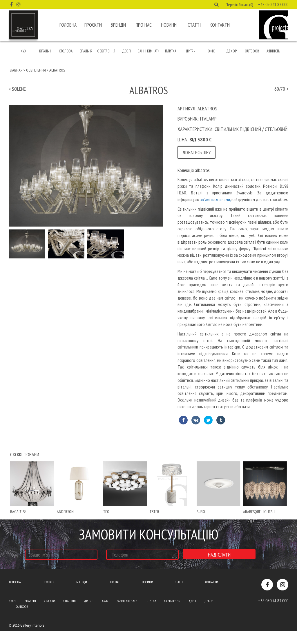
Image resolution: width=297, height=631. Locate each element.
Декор (231, 51)
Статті (194, 25)
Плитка (170, 51)
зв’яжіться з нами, (215, 199)
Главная (16, 70)
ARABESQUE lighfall (259, 511)
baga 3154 (18, 511)
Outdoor (252, 51)
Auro (201, 511)
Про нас (144, 25)
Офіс (211, 51)
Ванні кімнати (148, 51)
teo (106, 511)
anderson (65, 511)
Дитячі (191, 51)
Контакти (220, 25)
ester (154, 511)
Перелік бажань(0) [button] (239, 4)
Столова (66, 51)
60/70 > (281, 88)
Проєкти (93, 25)
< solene (17, 88)
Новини (169, 25)
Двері (126, 51)
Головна (68, 25)
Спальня (86, 51)
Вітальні (45, 51)
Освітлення (106, 51)
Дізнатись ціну (196, 152)
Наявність (272, 51)
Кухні (25, 51)
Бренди (118, 25)
